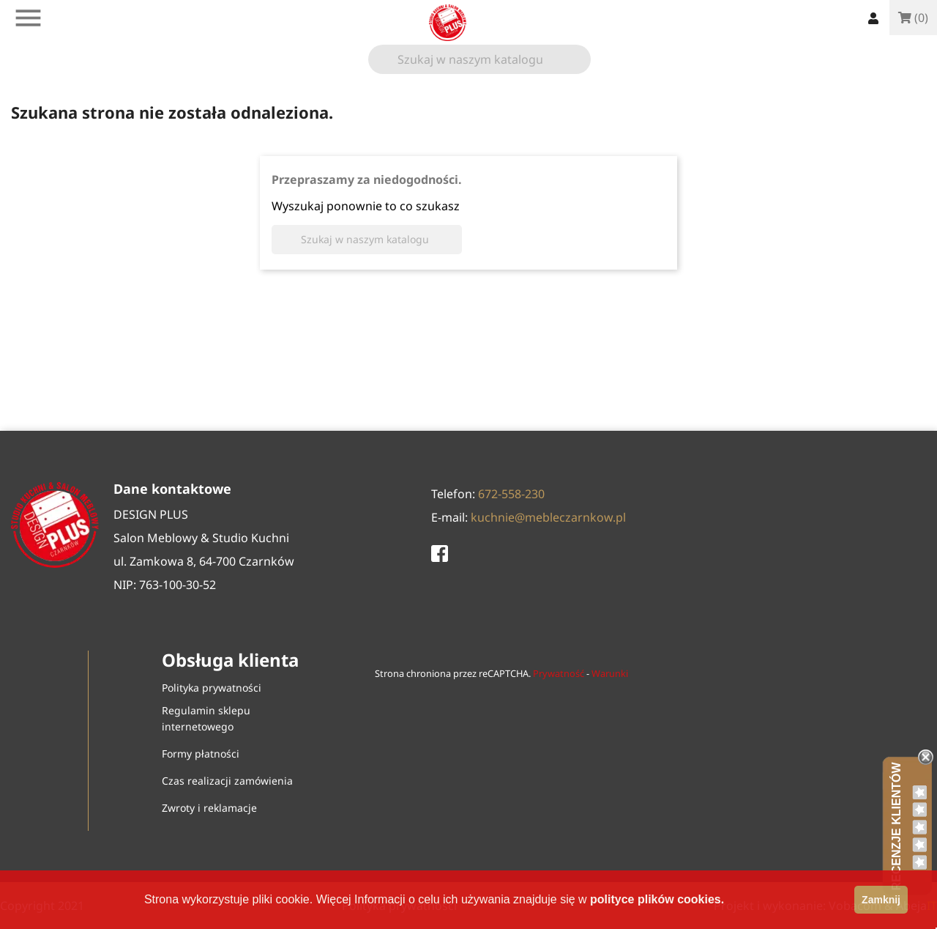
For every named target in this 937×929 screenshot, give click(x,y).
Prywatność (558, 673)
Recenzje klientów (896, 826)
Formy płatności (200, 753)
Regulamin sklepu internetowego (206, 718)
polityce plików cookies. (657, 899)
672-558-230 (511, 494)
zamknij (881, 900)
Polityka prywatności (211, 688)
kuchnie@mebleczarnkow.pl (548, 517)
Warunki (609, 673)
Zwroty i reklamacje (209, 808)
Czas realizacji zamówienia (227, 781)
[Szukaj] (479, 59)
